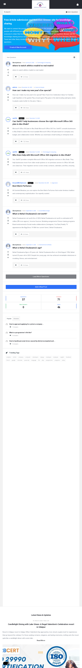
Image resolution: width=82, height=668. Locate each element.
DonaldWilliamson (19, 183)
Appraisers (55, 183)
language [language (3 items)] (33, 360)
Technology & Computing (44, 62)
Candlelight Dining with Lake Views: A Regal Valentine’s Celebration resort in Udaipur (41, 625)
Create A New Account (18, 47)
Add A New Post (41, 287)
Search (7, 12)
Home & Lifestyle (39, 87)
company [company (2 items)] (20, 357)
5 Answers (13, 335)
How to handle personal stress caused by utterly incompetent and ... (32, 341)
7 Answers (13, 327)
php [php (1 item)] (43, 360)
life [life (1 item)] (39, 360)
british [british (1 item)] (14, 357)
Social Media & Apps (44, 210)
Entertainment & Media (45, 244)
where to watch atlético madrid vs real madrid (33, 65)
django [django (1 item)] (42, 357)
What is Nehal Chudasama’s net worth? (30, 214)
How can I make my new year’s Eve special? (32, 90)
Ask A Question (72, 12)
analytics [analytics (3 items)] (8, 357)
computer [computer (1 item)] (27, 357)
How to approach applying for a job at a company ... (26, 324)
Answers (16, 318)
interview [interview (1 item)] (19, 360)
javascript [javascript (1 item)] (26, 360)
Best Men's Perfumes (22, 186)
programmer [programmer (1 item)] (49, 360)
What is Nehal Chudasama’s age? (27, 248)
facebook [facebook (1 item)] (68, 357)
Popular (9, 318)
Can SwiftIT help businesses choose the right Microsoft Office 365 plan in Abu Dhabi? (43, 122)
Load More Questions (41, 276)
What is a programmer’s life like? (20, 332)
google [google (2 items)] (13, 360)
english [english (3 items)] (62, 357)
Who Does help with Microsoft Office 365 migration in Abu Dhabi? (42, 155)
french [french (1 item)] (8, 360)
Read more (41, 640)
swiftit (15, 118)
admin (15, 87)
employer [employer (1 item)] (55, 357)
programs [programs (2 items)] (57, 360)
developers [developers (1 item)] (35, 357)
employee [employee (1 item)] (48, 357)
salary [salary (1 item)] (63, 360)
